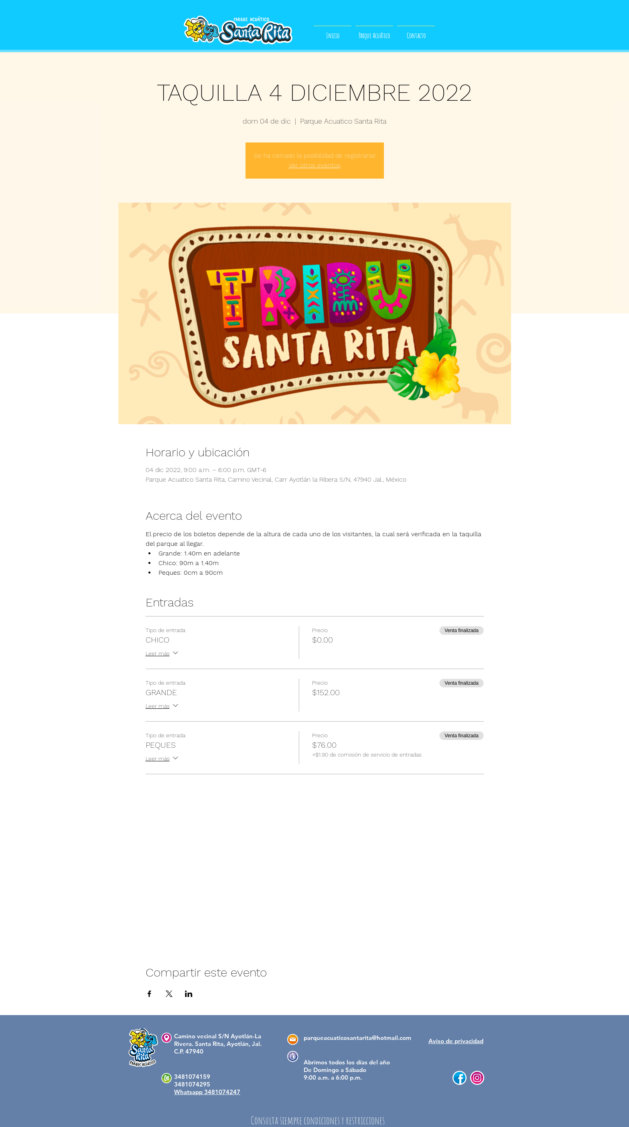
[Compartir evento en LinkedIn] (189, 994)
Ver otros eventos (315, 165)
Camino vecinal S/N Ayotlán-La (217, 1036)
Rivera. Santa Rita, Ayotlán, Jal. (218, 1044)
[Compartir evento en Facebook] (149, 994)
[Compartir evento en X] (169, 994)
